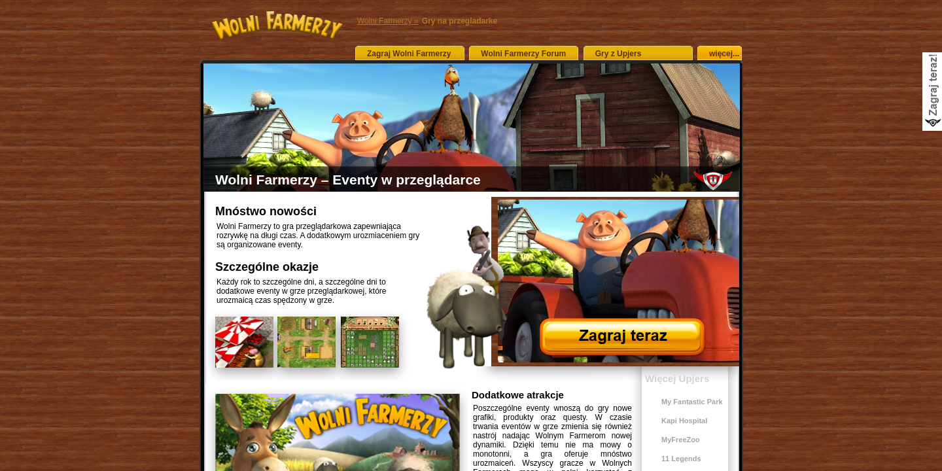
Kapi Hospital (684, 421)
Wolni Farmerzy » (388, 21)
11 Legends (681, 458)
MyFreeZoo (680, 440)
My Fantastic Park (692, 402)
